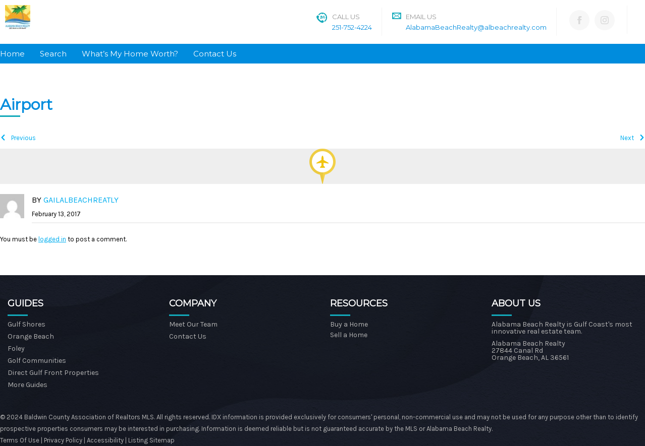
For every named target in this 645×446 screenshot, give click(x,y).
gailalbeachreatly (81, 200)
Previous (23, 138)
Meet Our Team (193, 324)
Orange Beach (31, 336)
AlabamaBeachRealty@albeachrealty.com (476, 27)
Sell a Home (348, 335)
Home (12, 53)
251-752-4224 (352, 27)
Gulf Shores (26, 324)
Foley (16, 348)
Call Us (346, 17)
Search (53, 53)
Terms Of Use (19, 440)
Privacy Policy (64, 440)
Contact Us (214, 53)
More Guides (27, 384)
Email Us (421, 17)
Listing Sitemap (151, 440)
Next (627, 138)
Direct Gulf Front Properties (53, 372)
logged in (52, 239)
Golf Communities (37, 360)
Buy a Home (349, 324)
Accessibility (105, 440)
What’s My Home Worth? (130, 53)
